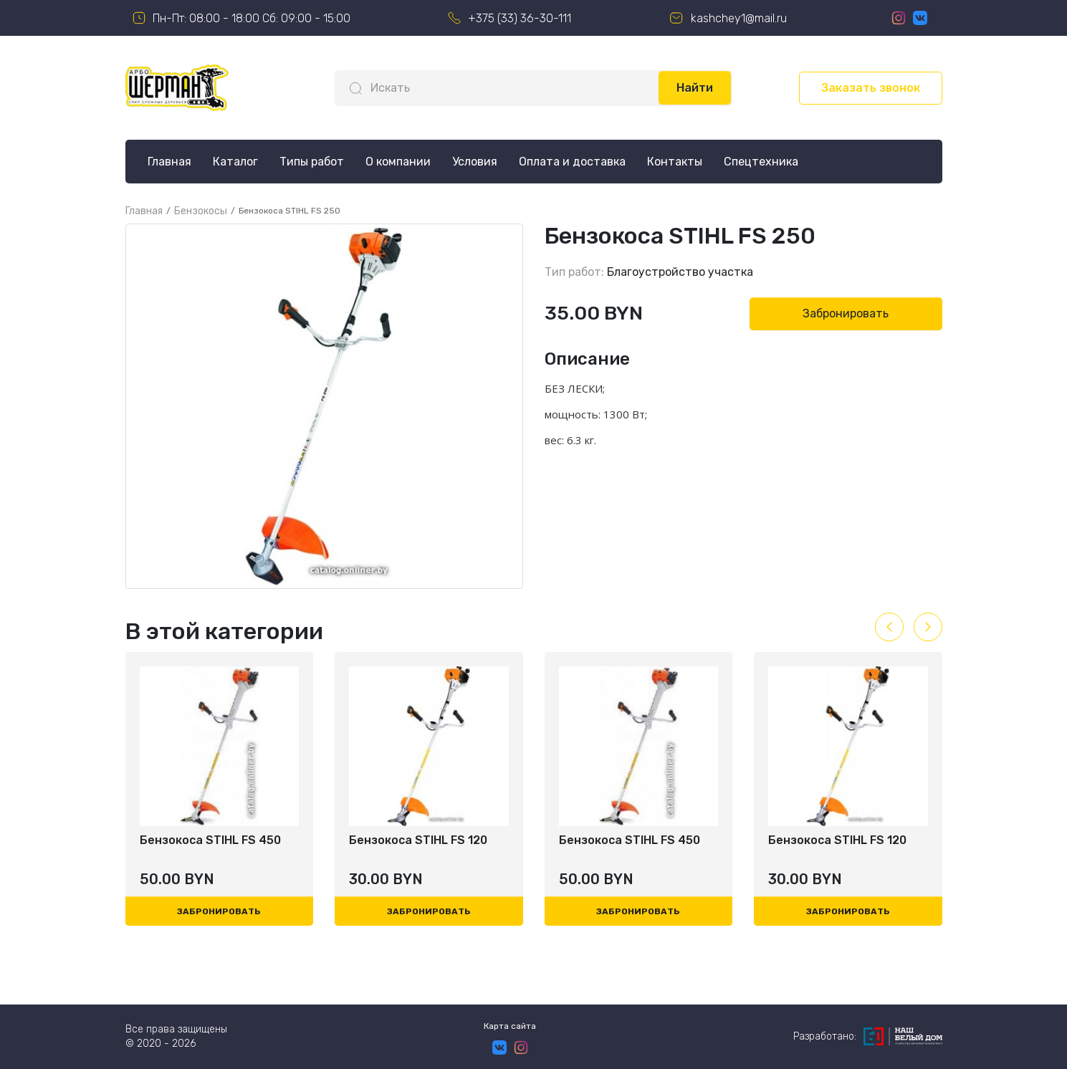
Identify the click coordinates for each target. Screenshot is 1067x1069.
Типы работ (311, 161)
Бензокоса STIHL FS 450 (210, 840)
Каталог (235, 161)
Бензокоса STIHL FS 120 (418, 840)
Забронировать (846, 313)
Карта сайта (510, 1026)
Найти (694, 88)
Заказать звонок (870, 88)
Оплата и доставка (572, 161)
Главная (169, 161)
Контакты (674, 161)
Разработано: (867, 1036)
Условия (474, 161)
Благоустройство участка (680, 272)
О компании (398, 161)
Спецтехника (761, 161)
